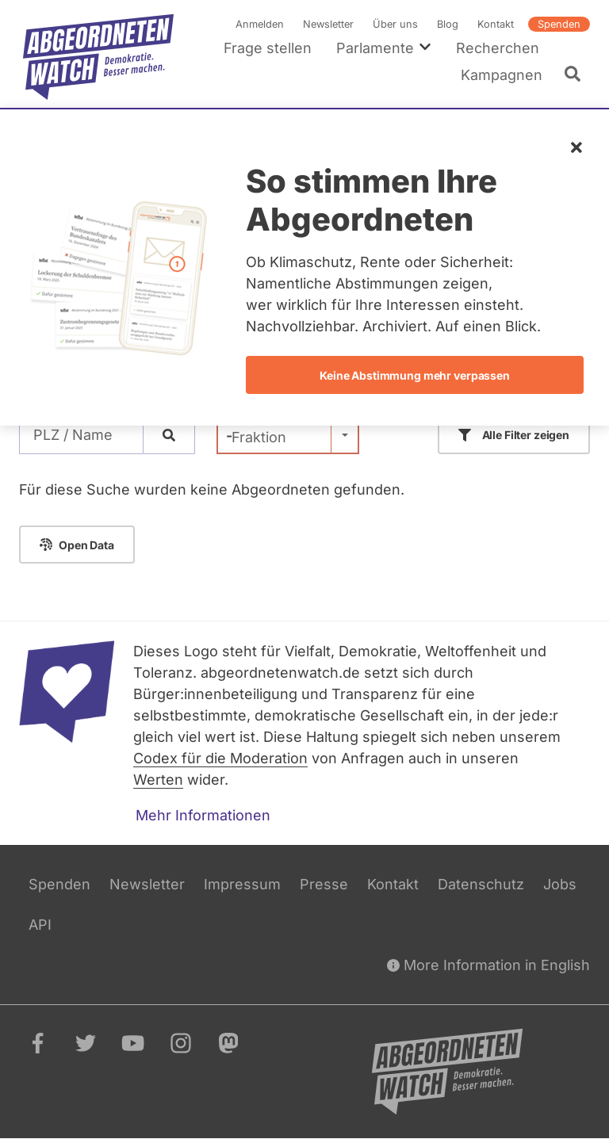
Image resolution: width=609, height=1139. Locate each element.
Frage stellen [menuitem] (268, 48)
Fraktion (259, 437)
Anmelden (260, 24)
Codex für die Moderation (220, 758)
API (40, 924)
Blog (447, 24)
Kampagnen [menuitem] (501, 75)
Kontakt (495, 24)
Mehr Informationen (203, 815)
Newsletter (328, 24)
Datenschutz (481, 884)
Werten (158, 779)
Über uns (395, 24)
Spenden (559, 24)
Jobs (559, 884)
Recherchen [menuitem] (497, 48)
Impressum (242, 884)
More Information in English (488, 965)
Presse (324, 884)
